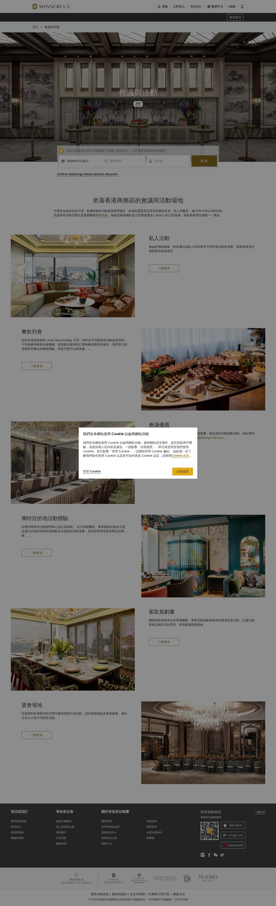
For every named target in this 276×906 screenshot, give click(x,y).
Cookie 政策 (180, 456)
